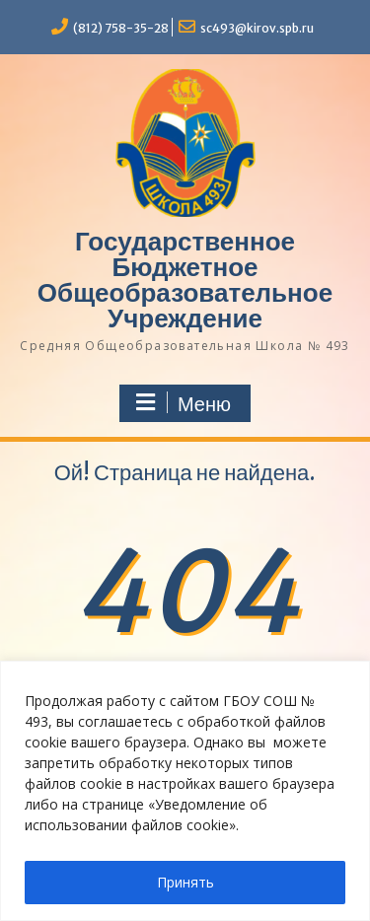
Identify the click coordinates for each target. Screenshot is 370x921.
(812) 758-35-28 (121, 28)
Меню (182, 403)
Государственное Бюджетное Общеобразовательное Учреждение (185, 279)
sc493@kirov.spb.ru (257, 28)
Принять (185, 882)
